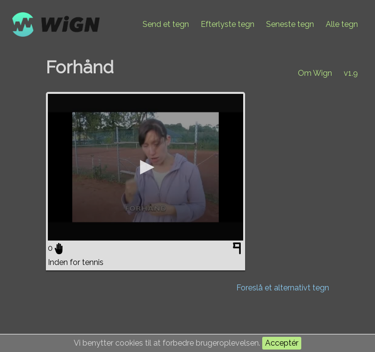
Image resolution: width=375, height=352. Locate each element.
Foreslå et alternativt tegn (282, 287)
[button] (145, 167)
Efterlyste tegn (227, 24)
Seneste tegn (290, 24)
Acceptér (281, 343)
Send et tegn (166, 24)
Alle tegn (342, 24)
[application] (145, 167)
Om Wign (315, 73)
